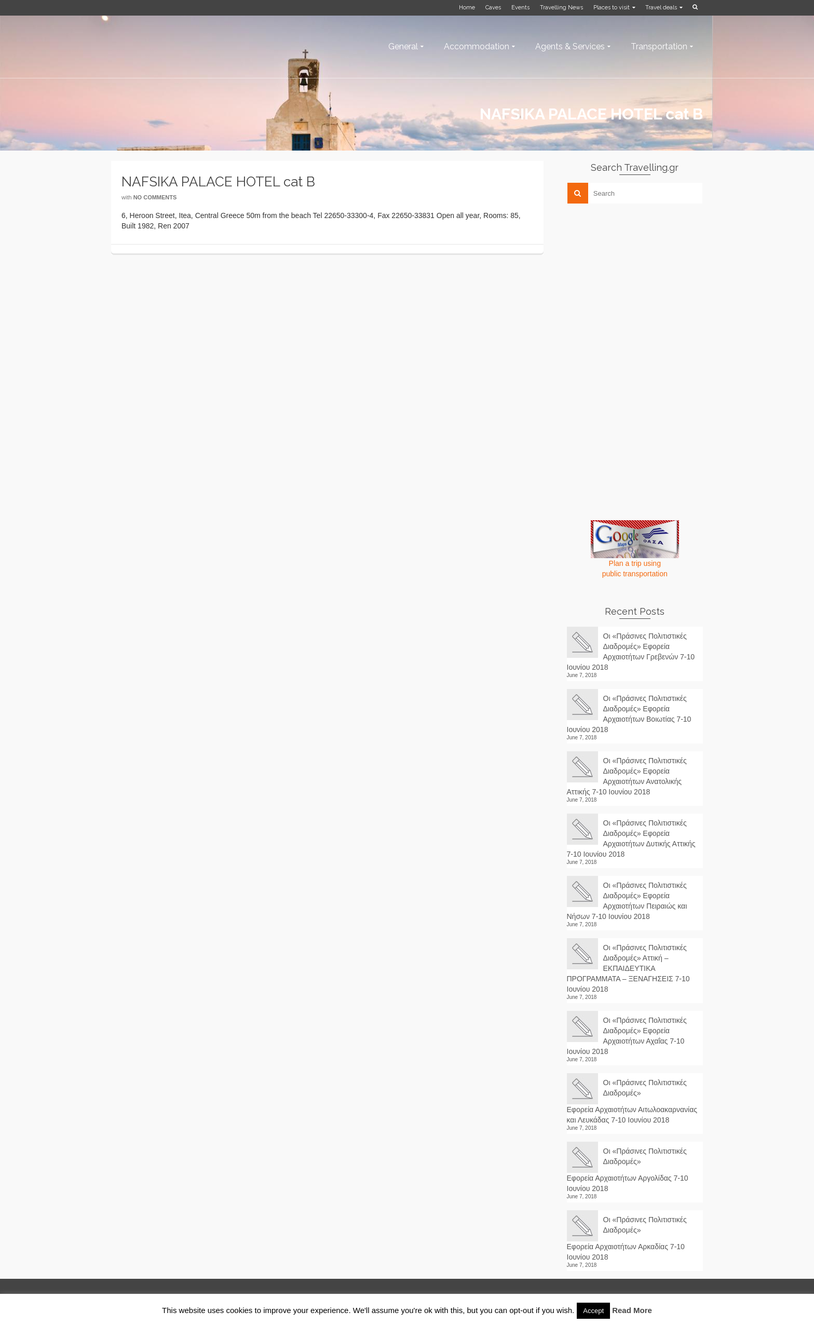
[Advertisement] (645, 284)
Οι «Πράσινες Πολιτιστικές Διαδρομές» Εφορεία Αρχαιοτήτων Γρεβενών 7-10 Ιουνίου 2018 (631, 651)
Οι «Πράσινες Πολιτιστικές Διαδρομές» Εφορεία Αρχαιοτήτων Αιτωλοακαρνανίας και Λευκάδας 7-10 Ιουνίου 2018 (632, 1101)
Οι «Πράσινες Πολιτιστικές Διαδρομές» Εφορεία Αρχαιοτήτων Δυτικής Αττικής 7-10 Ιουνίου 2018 (631, 838)
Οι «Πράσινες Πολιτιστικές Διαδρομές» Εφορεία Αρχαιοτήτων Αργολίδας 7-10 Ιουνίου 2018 (627, 1170)
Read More (632, 1310)
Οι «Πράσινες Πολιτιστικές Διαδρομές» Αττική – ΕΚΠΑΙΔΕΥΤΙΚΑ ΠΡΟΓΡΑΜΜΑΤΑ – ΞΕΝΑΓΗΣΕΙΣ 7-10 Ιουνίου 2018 (628, 968)
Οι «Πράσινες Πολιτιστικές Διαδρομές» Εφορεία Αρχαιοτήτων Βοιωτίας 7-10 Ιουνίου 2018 (629, 714)
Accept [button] (593, 1311)
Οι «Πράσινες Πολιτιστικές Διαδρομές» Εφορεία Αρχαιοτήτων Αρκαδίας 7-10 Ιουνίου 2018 (627, 1238)
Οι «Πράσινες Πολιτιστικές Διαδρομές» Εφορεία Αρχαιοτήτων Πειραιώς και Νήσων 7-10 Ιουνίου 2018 (627, 901)
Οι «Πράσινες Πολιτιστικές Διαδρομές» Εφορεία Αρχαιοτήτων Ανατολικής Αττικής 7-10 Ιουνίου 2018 (627, 776)
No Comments (155, 197)
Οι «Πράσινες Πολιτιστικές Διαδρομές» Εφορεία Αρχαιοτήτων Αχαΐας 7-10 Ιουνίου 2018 (627, 1036)
